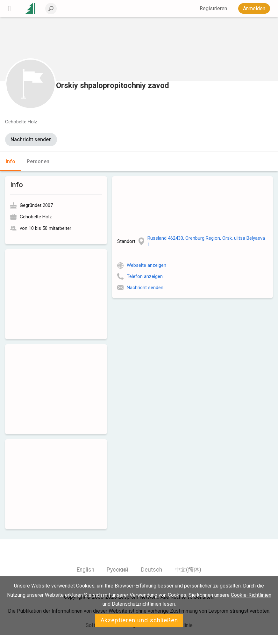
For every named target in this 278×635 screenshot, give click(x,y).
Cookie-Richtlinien (251, 595)
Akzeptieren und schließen (139, 620)
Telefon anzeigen (145, 276)
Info (10, 161)
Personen (38, 161)
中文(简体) (188, 569)
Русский (117, 569)
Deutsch (151, 569)
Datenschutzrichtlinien (136, 604)
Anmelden (254, 8)
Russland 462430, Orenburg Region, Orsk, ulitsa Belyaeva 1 (206, 241)
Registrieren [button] (213, 8)
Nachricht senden (31, 139)
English (85, 569)
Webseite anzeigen (146, 265)
